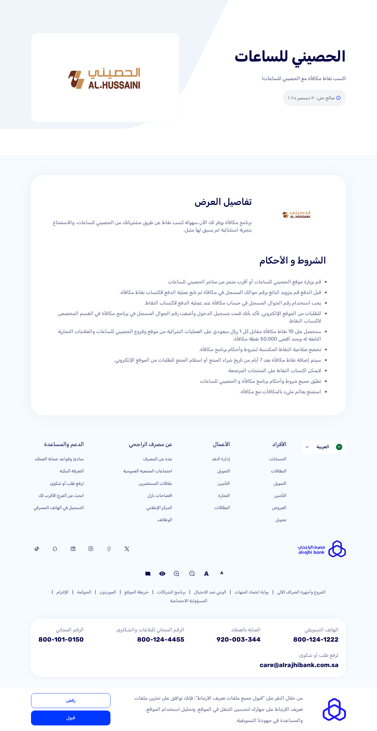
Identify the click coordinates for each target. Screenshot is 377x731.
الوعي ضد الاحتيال (210, 592)
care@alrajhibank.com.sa (299, 665)
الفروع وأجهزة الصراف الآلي (301, 592)
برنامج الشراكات (171, 592)
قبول (70, 717)
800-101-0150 (61, 639)
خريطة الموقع (136, 592)
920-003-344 (239, 639)
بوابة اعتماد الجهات (252, 592)
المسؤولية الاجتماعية (188, 600)
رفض (70, 700)
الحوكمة (84, 592)
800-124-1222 (316, 639)
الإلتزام (62, 592)
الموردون (108, 592)
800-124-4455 (160, 639)
